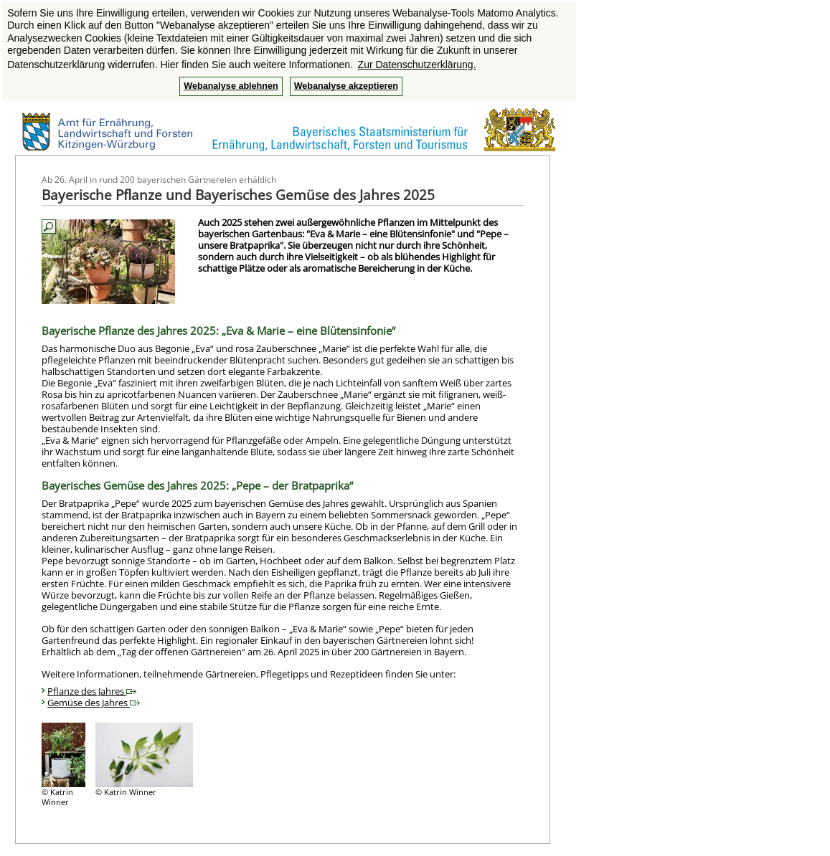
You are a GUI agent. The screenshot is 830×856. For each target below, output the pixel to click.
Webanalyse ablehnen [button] (231, 86)
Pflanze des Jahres (91, 691)
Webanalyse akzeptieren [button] (346, 86)
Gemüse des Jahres (93, 702)
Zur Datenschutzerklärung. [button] (417, 64)
